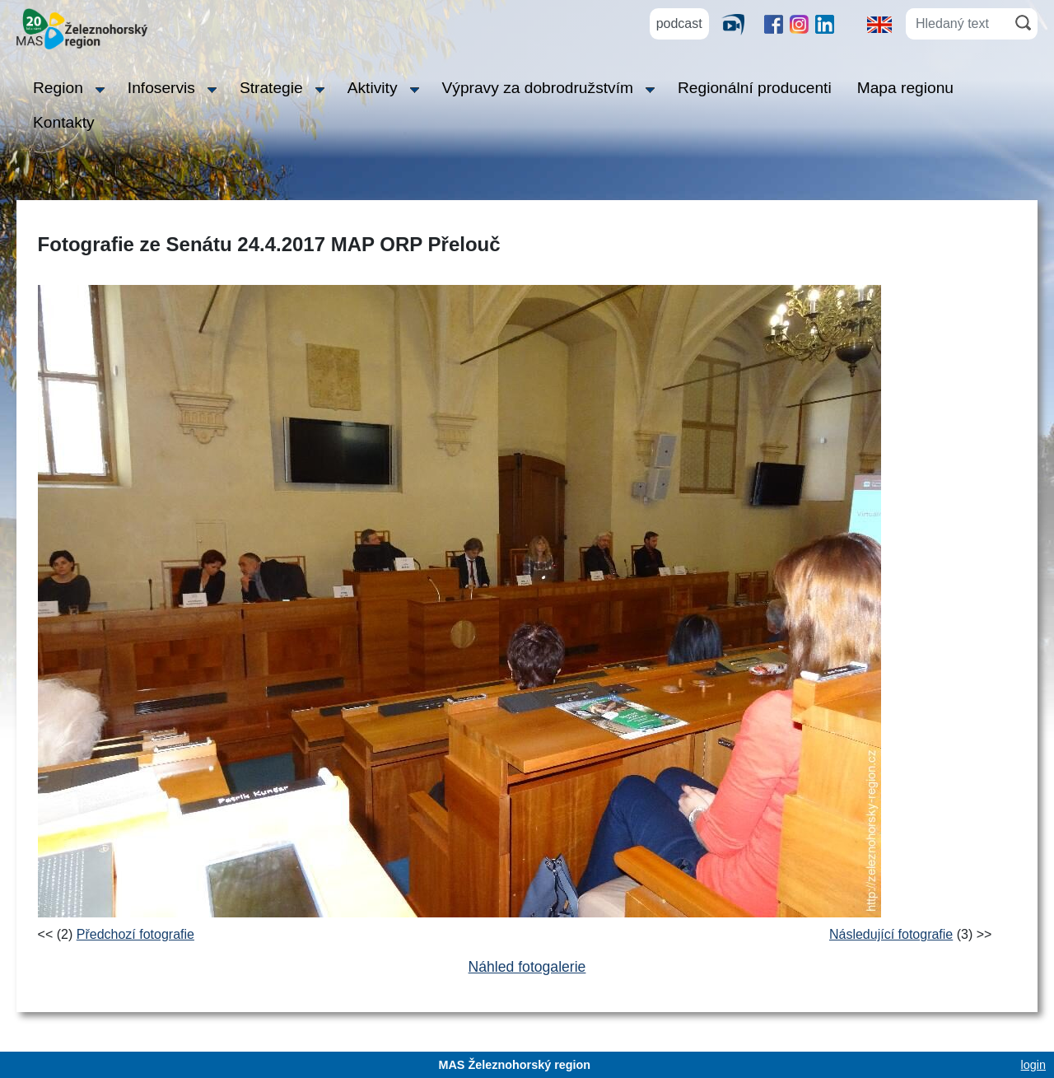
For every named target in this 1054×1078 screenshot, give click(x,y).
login (1033, 1064)
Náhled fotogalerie (527, 967)
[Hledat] (1023, 22)
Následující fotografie (891, 934)
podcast (679, 23)
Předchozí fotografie (135, 934)
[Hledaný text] (957, 24)
